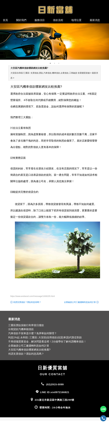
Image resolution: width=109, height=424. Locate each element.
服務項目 (39, 20)
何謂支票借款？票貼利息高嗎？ (27, 302)
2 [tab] (54, 63)
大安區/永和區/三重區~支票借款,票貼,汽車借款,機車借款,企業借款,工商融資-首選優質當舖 (50, 73)
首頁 (5, 20)
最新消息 (95, 20)
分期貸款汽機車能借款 (21, 329)
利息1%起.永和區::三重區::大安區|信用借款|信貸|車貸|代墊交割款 (45, 337)
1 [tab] (50, 63)
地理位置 (76, 20)
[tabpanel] (54, 41)
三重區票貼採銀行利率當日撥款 (26, 325)
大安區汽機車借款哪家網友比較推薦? (29, 68)
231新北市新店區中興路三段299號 (54, 400)
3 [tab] (58, 63)
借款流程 (58, 20)
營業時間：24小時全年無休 (55, 407)
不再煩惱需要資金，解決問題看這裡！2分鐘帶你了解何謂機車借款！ (47, 341)
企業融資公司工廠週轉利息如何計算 (80, 302)
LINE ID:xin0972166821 (54, 392)
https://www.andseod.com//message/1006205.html (32, 296)
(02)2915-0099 (55, 384)
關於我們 (21, 20)
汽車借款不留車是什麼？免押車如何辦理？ (32, 333)
